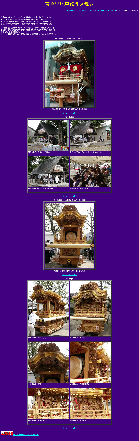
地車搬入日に (72, 10)
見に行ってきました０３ (107, 10)
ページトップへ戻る (69, 113)
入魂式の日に (83, 10)
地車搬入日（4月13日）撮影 (75, 200)
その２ (92, 10)
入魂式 (69, 38)
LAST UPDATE (125, 10)
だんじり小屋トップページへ (20, 435)
